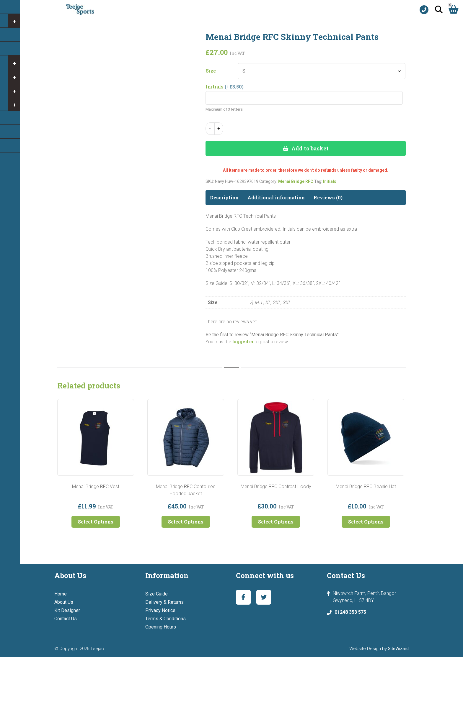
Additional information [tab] (276, 197)
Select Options (95, 521)
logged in (242, 341)
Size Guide (156, 594)
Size (211, 71)
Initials (329, 181)
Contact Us (65, 618)
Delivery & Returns (164, 602)
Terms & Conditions (165, 618)
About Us (63, 602)
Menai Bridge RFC (295, 181)
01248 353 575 (350, 612)
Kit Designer (67, 610)
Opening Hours (160, 627)
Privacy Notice (160, 610)
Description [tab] (224, 197)
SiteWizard (398, 648)
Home (60, 594)
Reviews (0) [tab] (328, 197)
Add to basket (310, 148)
